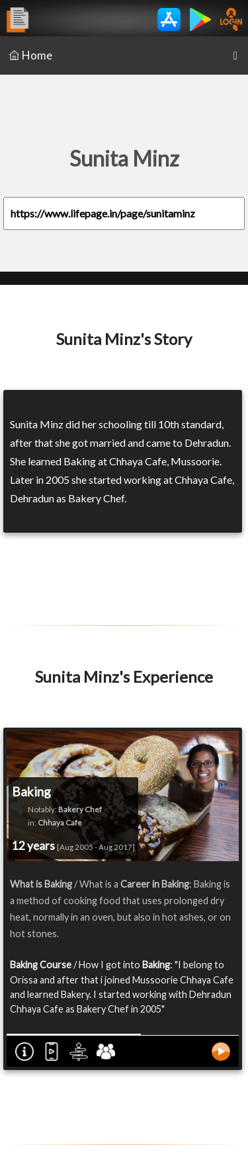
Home (30, 55)
